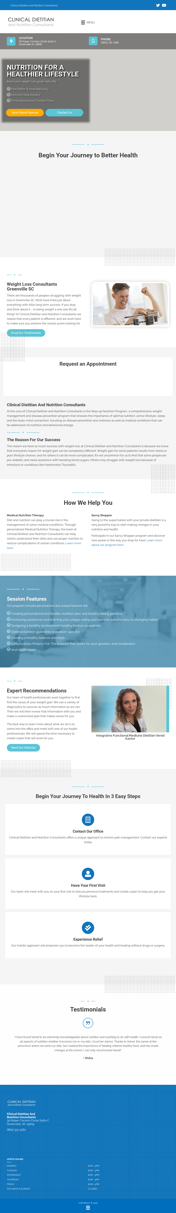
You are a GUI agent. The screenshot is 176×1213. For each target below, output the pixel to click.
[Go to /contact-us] (88, 829)
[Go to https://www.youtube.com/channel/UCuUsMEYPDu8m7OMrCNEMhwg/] (164, 5)
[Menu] (88, 22)
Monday (11, 1166)
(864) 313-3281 (16, 1129)
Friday (10, 1184)
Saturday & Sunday (18, 1188)
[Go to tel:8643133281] (129, 41)
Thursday (13, 1179)
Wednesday (14, 1175)
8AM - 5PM (93, 1166)
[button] (23, 747)
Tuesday (12, 1170)
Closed (92, 1188)
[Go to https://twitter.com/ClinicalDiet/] (158, 5)
